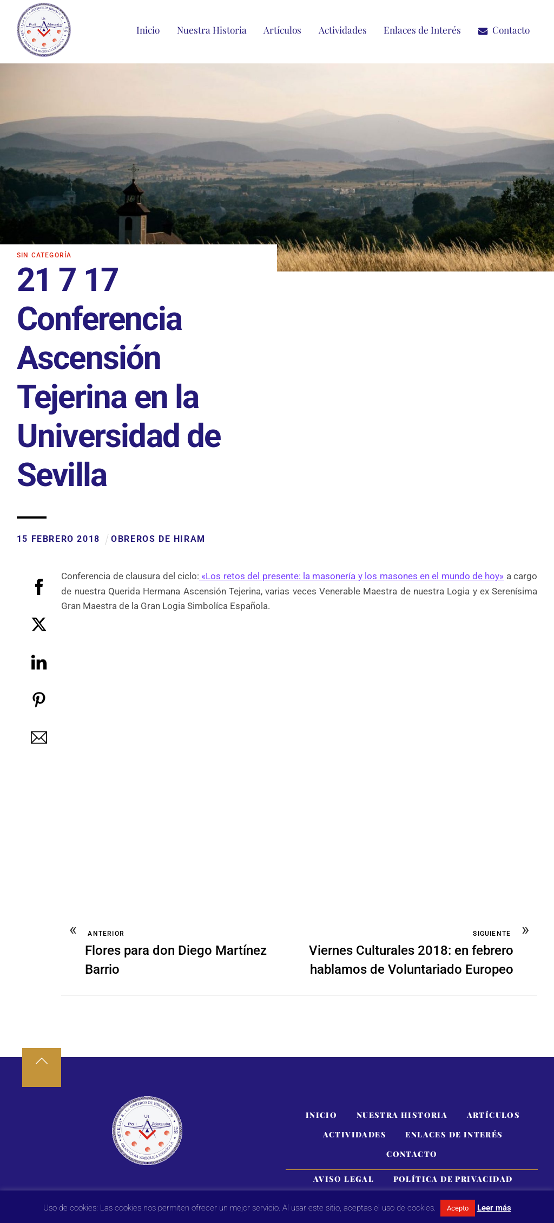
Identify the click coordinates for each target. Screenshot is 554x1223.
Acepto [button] (458, 1208)
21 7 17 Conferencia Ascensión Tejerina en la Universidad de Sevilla (119, 378)
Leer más (494, 1208)
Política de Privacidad (453, 1180)
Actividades (343, 30)
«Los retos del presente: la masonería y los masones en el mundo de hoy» (351, 576)
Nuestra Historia (212, 30)
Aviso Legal (343, 1180)
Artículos (282, 30)
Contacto (504, 30)
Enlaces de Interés (422, 30)
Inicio (148, 30)
